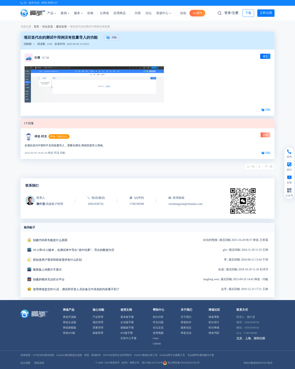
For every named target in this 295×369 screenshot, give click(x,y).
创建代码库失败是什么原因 (50, 240)
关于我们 (186, 316)
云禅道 (104, 13)
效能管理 (98, 332)
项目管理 (98, 322)
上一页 (251, 166)
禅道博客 (214, 316)
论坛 (148, 13)
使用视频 (158, 332)
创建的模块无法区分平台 (49, 279)
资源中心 (163, 13)
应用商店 (119, 13)
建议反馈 (61, 26)
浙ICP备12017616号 (152, 362)
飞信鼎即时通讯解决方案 (200, 355)
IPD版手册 (126, 332)
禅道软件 (186, 322)
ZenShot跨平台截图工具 (172, 355)
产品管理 (98, 316)
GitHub (157, 343)
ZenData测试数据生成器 (69, 355)
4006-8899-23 (49, 2)
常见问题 (158, 322)
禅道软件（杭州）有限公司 (124, 362)
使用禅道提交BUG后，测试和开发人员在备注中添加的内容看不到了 (76, 289)
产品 (51, 13)
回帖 (111, 37)
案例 (65, 13)
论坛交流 (47, 26)
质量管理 (98, 327)
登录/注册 (231, 13)
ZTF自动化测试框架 (43, 355)
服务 (78, 13)
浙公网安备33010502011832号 (181, 362)
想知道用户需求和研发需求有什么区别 (57, 259)
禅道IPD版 (69, 332)
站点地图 (25, 362)
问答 (138, 13)
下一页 (269, 166)
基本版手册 (127, 316)
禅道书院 (214, 332)
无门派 (45, 57)
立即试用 (266, 13)
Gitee (156, 338)
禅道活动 (186, 332)
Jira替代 (197, 13)
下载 (248, 13)
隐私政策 (39, 362)
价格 (90, 13)
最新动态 (186, 327)
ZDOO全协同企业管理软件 (117, 355)
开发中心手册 (128, 338)
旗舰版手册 (127, 327)
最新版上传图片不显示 (47, 269)
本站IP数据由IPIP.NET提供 (258, 362)
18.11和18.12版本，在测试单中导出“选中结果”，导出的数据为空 (73, 250)
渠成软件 (96, 355)
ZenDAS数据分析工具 (146, 355)
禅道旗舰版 (69, 327)
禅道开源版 (69, 316)
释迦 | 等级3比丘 (59, 136)
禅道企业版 (69, 322)
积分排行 (214, 322)
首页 (36, 26)
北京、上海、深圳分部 (250, 338)
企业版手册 (127, 322)
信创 (183, 13)
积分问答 (158, 316)
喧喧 (86, 355)
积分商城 (214, 327)
